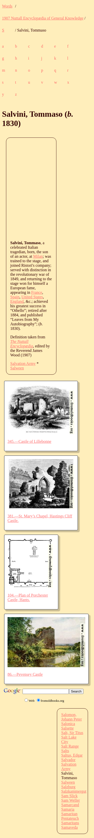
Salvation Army (23, 363)
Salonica (68, 724)
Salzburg (68, 787)
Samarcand (70, 805)
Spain (14, 297)
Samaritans (70, 823)
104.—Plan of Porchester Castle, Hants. (28, 597)
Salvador (68, 760)
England (17, 301)
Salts (65, 751)
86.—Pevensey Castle (25, 674)
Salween (17, 368)
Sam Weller (70, 800)
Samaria (67, 809)
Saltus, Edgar (71, 755)
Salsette (67, 728)
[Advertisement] (47, 189)
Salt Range (70, 746)
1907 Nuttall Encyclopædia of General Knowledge (42, 18)
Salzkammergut (73, 791)
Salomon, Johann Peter (71, 717)
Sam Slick (69, 796)
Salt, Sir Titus (72, 733)
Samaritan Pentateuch (70, 816)
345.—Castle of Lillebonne (29, 441)
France (36, 292)
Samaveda (69, 827)
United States (32, 297)
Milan (38, 256)
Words (7, 6)
